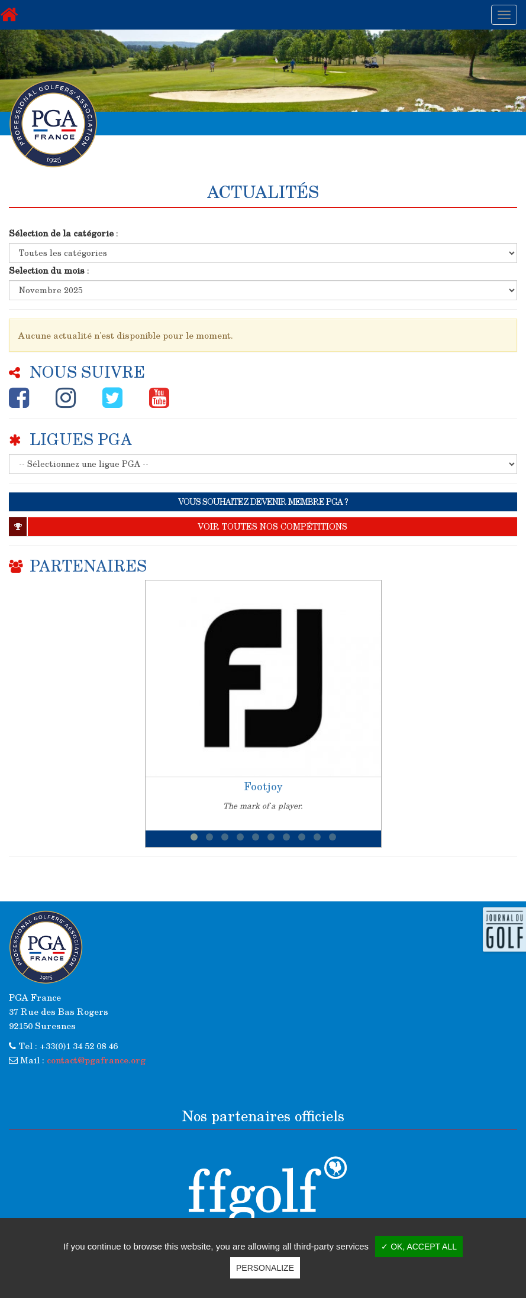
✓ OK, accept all (419, 1246)
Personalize (265, 1268)
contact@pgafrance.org (96, 1059)
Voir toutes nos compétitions (178, 526)
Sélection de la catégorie (61, 232)
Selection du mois (47, 270)
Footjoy (263, 786)
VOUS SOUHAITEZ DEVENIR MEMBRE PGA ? (263, 501)
